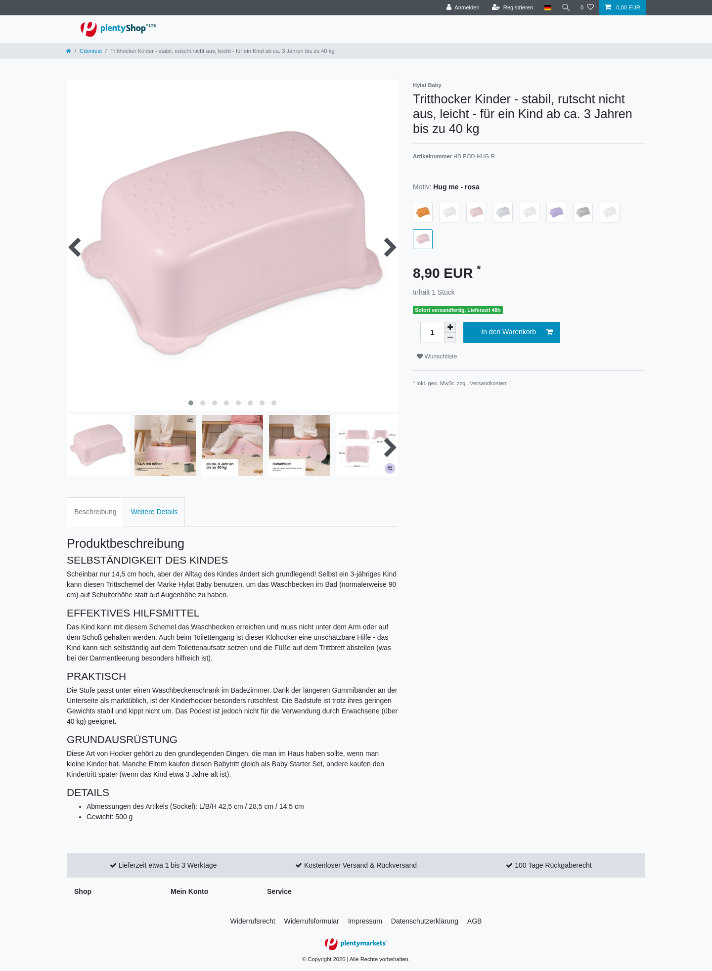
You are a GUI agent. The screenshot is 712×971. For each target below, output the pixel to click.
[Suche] (565, 7)
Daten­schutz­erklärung (424, 921)
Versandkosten (488, 383)
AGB (474, 921)
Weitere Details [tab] (154, 512)
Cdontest (91, 51)
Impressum (365, 921)
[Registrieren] (510, 7)
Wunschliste (437, 356)
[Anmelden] (461, 7)
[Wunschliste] (587, 7)
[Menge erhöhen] (450, 327)
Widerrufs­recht (252, 921)
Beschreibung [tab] (95, 512)
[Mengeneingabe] (432, 332)
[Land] (545, 7)
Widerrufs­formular (311, 921)
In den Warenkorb (517, 332)
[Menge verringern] (450, 338)
